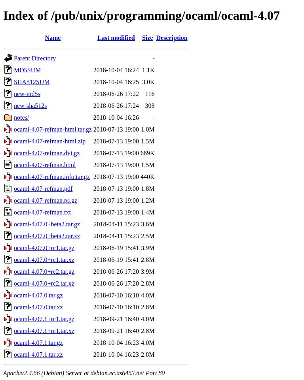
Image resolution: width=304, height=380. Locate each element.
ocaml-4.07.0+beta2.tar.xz (47, 236)
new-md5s (27, 93)
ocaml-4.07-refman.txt (42, 212)
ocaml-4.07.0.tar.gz (38, 295)
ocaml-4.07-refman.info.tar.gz (52, 176)
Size (147, 37)
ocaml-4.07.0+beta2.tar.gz (47, 224)
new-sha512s (30, 105)
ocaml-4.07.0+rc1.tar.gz (44, 248)
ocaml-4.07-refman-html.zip (50, 141)
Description (171, 37)
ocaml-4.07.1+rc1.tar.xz (44, 330)
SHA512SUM (32, 82)
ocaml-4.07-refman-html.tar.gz (53, 129)
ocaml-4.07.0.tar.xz (38, 307)
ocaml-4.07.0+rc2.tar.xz (44, 283)
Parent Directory (35, 58)
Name (53, 37)
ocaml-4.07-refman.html (45, 165)
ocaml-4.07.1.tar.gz (38, 342)
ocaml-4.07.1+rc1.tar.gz (44, 319)
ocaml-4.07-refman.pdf (43, 188)
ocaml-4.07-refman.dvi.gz (47, 153)
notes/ (21, 117)
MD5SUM (27, 70)
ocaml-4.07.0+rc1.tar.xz (44, 259)
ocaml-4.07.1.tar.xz (38, 354)
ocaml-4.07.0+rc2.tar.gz (44, 271)
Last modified (116, 37)
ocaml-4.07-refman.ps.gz (45, 200)
